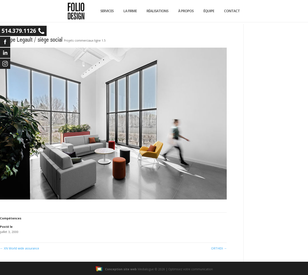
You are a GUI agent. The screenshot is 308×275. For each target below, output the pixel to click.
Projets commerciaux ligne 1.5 (85, 40)
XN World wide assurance (19, 248)
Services (111, 12)
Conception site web (116, 269)
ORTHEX (219, 248)
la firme (134, 12)
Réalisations (162, 12)
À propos (190, 12)
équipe (213, 12)
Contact (236, 12)
